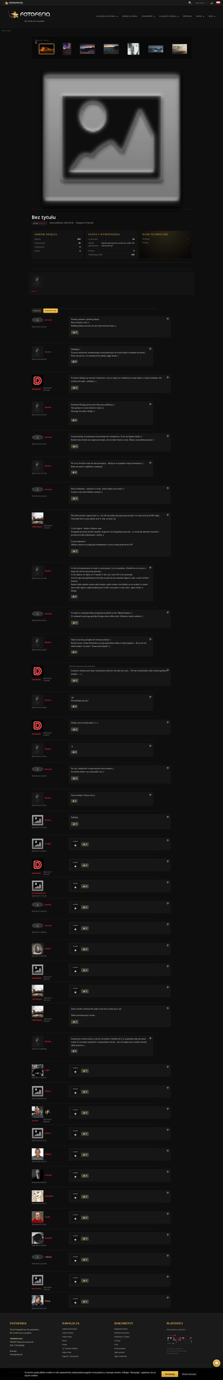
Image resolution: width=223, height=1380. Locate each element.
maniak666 (36, 978)
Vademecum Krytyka (69, 1329)
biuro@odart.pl (16, 1354)
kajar (47, 1070)
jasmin (48, 948)
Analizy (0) (36, 310)
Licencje (117, 1341)
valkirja (48, 1257)
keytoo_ (48, 820)
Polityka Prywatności (121, 1333)
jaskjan (48, 1154)
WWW (199, 16)
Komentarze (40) (50, 310)
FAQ (116, 1345)
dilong (47, 1301)
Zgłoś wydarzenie (120, 1356)
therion (42, 223)
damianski (36, 389)
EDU (211, 16)
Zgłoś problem (119, 1352)
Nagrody (147, 16)
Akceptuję (170, 1374)
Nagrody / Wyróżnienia (70, 1356)
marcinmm (36, 1288)
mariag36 (49, 1196)
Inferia (187, 16)
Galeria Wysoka (106, 16)
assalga (48, 844)
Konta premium (120, 1348)
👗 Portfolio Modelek (70, 1348)
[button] (117, 16)
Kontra (64, 1345)
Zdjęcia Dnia (130, 16)
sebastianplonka (39, 893)
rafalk (47, 1217)
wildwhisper (37, 527)
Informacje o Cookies (122, 1337)
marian (35, 1121)
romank (48, 1175)
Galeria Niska (167, 16)
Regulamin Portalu (121, 1329)
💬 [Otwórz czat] (216, 1363)
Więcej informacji (189, 1374)
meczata (48, 320)
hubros (48, 1133)
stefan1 (48, 1091)
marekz (48, 904)
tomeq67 (48, 1238)
